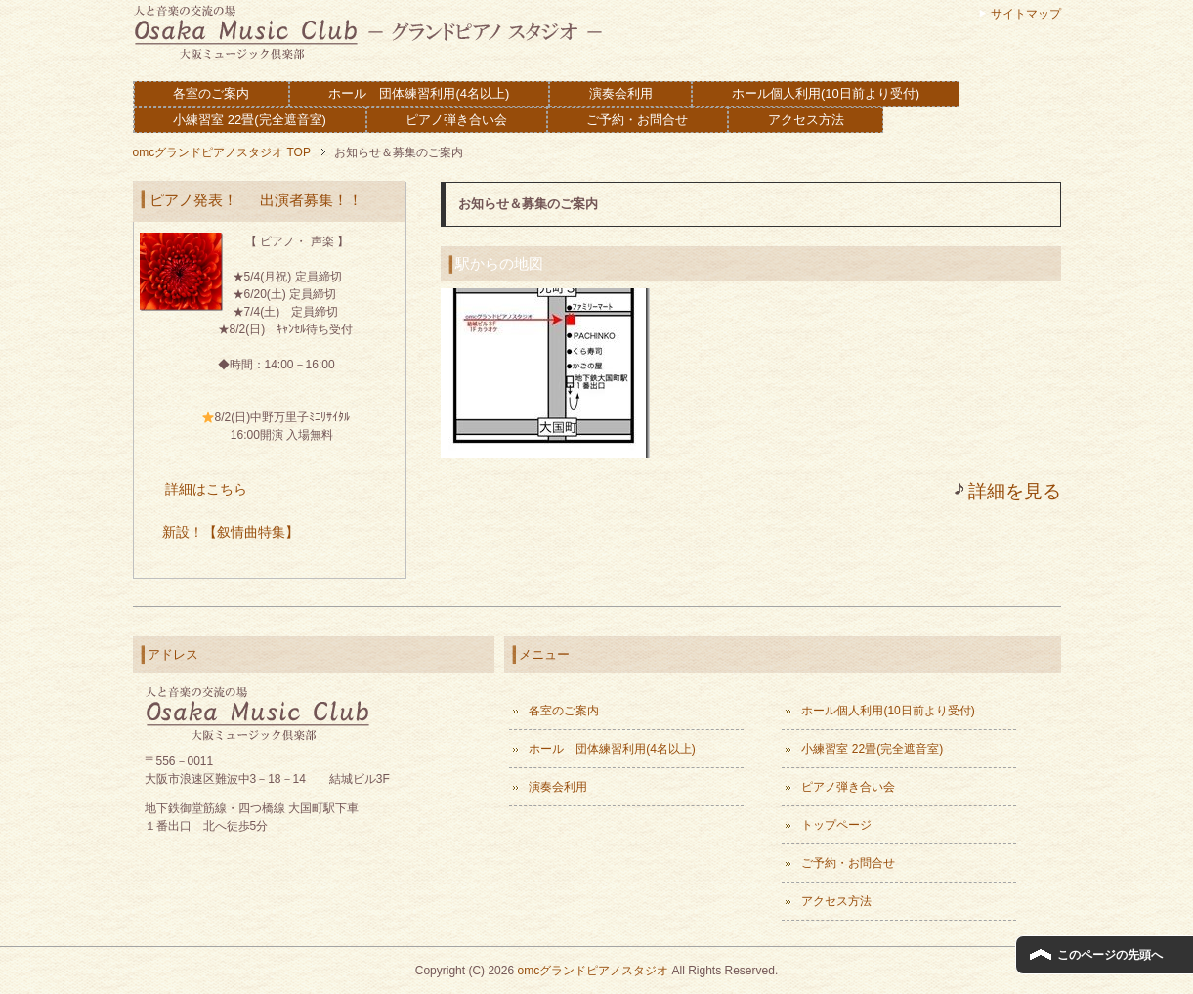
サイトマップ (1026, 14)
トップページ (836, 825)
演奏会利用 (621, 93)
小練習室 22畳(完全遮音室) (249, 119)
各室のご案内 (211, 93)
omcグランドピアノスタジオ (592, 970)
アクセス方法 (806, 119)
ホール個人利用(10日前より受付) (825, 93)
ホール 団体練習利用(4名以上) (418, 93)
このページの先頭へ (1110, 955)
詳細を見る (1014, 491)
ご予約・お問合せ (637, 119)
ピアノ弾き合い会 (456, 119)
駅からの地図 (499, 263)
